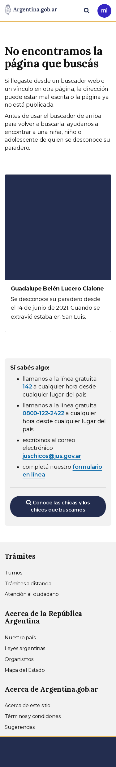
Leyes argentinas (25, 648)
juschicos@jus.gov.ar (52, 456)
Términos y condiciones (33, 716)
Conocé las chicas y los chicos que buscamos (58, 506)
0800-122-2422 (43, 413)
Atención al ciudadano (32, 594)
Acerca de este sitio (27, 705)
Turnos (13, 573)
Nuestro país (20, 638)
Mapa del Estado (25, 670)
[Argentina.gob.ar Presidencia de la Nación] (31, 10)
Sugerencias (20, 727)
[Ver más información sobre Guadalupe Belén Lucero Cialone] (58, 253)
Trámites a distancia (28, 584)
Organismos (19, 659)
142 (27, 386)
